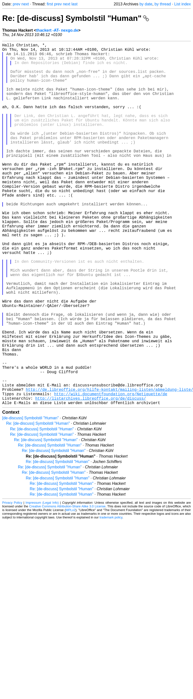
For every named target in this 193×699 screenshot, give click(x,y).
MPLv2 (71, 590)
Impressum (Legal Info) (42, 583)
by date (145, 4)
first (50, 4)
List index (182, 4)
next (25, 4)
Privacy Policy (12, 583)
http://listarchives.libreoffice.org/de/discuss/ (90, 477)
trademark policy (110, 598)
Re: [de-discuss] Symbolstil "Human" (75, 18)
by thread (162, 4)
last (74, 4)
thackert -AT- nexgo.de (57, 30)
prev (16, 4)
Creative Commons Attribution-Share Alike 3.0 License (67, 587)
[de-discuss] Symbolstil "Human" (30, 498)
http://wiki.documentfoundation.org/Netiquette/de (110, 472)
